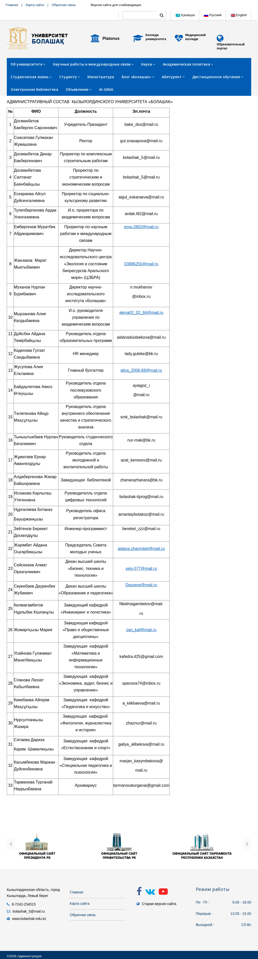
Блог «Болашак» (138, 76)
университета (156, 39)
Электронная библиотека (34, 89)
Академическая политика (188, 64)
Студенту (69, 76)
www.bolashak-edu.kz (29, 919)
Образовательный (230, 44)
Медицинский (195, 35)
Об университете (28, 64)
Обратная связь (64, 5)
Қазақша (185, 15)
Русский (212, 15)
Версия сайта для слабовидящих (116, 5)
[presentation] (11, 844)
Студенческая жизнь (31, 76)
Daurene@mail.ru (141, 585)
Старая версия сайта (159, 904)
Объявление (78, 89)
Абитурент (173, 76)
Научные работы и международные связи (93, 64)
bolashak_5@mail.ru (29, 911)
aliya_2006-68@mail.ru (141, 370)
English (239, 15)
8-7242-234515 (24, 904)
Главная (12, 5)
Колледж (152, 35)
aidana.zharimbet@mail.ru (141, 548)
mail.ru (157, 312)
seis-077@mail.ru (141, 568)
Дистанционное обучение (217, 76)
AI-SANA (106, 89)
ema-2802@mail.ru (141, 227)
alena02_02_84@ (135, 312)
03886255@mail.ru (141, 264)
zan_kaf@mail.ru (141, 630)
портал (222, 48)
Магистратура (100, 76)
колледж (191, 39)
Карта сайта (35, 5)
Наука (148, 64)
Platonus (111, 38)
